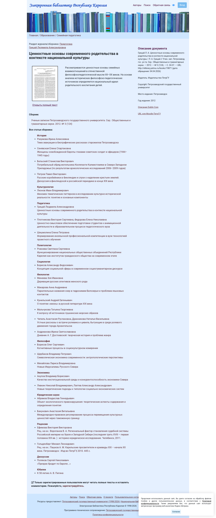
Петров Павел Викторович (51, 174)
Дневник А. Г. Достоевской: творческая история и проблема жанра (74, 335)
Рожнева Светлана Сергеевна (53, 248)
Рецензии (42, 424)
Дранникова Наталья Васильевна (90, 319)
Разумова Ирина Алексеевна (53, 139)
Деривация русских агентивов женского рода (62, 281)
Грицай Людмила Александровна (47, 47)
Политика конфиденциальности (108, 514)
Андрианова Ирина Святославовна (56, 331)
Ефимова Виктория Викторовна (54, 427)
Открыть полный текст (45, 105)
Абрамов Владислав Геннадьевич (55, 398)
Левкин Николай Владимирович (54, 385)
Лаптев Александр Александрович (93, 385)
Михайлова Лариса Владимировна (56, 363)
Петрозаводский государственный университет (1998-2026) (91, 501)
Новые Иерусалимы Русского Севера (57, 366)
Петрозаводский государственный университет (129, 510)
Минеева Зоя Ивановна (50, 278)
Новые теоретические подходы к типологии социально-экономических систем (80, 389)
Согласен (176, 512)
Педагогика (65, 44)
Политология (44, 245)
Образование (47, 35)
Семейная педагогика (69, 35)
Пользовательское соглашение (130, 497)
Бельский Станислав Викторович (55, 161)
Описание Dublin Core (148, 107)
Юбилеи (41, 469)
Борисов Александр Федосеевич (55, 265)
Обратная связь (161, 5)
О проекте (108, 497)
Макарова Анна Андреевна (52, 287)
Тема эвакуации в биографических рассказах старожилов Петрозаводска (78, 142)
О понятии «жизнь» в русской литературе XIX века (64, 303)
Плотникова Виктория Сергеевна (55, 219)
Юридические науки (48, 394)
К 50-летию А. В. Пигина (50, 473)
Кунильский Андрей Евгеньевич (54, 300)
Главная (33, 35)
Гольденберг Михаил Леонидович (55, 444)
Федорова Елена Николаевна (91, 219)
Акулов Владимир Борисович (53, 376)
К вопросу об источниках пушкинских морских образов (67, 313)
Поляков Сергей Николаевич (53, 460)
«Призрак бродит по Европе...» (54, 463)
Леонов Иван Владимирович (53, 190)
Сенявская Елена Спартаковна (54, 148)
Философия (43, 341)
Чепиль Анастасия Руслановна (54, 319)
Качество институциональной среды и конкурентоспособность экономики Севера (82, 379)
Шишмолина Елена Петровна (53, 232)
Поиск (147, 5)
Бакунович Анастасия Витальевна (56, 411)
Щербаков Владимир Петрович (54, 354)
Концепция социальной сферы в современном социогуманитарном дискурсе (79, 268)
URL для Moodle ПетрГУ (149, 114)
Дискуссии (43, 456)
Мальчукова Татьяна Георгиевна (55, 309)
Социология (43, 261)
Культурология (45, 187)
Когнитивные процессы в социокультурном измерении (67, 348)
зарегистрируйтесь (73, 486)
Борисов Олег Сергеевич (50, 344)
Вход (182, 5)
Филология (43, 274)
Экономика (43, 372)
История (41, 135)
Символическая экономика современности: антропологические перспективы (80, 357)
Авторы (137, 5)
